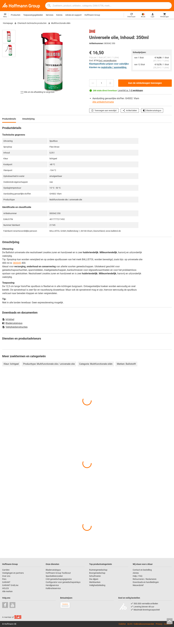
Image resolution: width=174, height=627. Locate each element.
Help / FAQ (137, 576)
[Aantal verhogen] (110, 83)
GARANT (6, 582)
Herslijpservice (52, 585)
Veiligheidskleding (97, 585)
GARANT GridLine (10, 585)
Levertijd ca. (130, 90)
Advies (136, 573)
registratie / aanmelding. (114, 67)
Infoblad (8, 319)
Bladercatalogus (152, 110)
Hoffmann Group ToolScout (58, 573)
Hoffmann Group (92, 15)
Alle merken (7, 591)
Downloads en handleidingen (146, 582)
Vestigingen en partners (13, 573)
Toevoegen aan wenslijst (104, 110)
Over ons (6, 576)
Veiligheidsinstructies (15, 327)
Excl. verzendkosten (108, 60)
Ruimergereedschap (98, 570)
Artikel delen (130, 110)
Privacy (159, 624)
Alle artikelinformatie (103, 102)
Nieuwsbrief (138, 585)
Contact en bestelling (142, 570)
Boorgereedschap (97, 573)
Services (49, 15)
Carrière (5, 570)
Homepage (8, 23)
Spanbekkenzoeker (54, 576)
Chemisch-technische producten (32, 23)
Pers (4, 579)
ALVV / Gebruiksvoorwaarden (140, 624)
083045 (17, 263)
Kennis (59, 15)
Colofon (122, 624)
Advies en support (73, 15)
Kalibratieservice (53, 588)
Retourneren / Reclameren (144, 579)
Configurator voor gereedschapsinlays (63, 582)
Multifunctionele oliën (60, 23)
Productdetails (9, 119)
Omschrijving (28, 119)
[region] (11, 63)
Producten (15, 15)
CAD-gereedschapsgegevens (59, 579)
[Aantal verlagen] (93, 83)
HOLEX (5, 588)
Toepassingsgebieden (33, 15)
